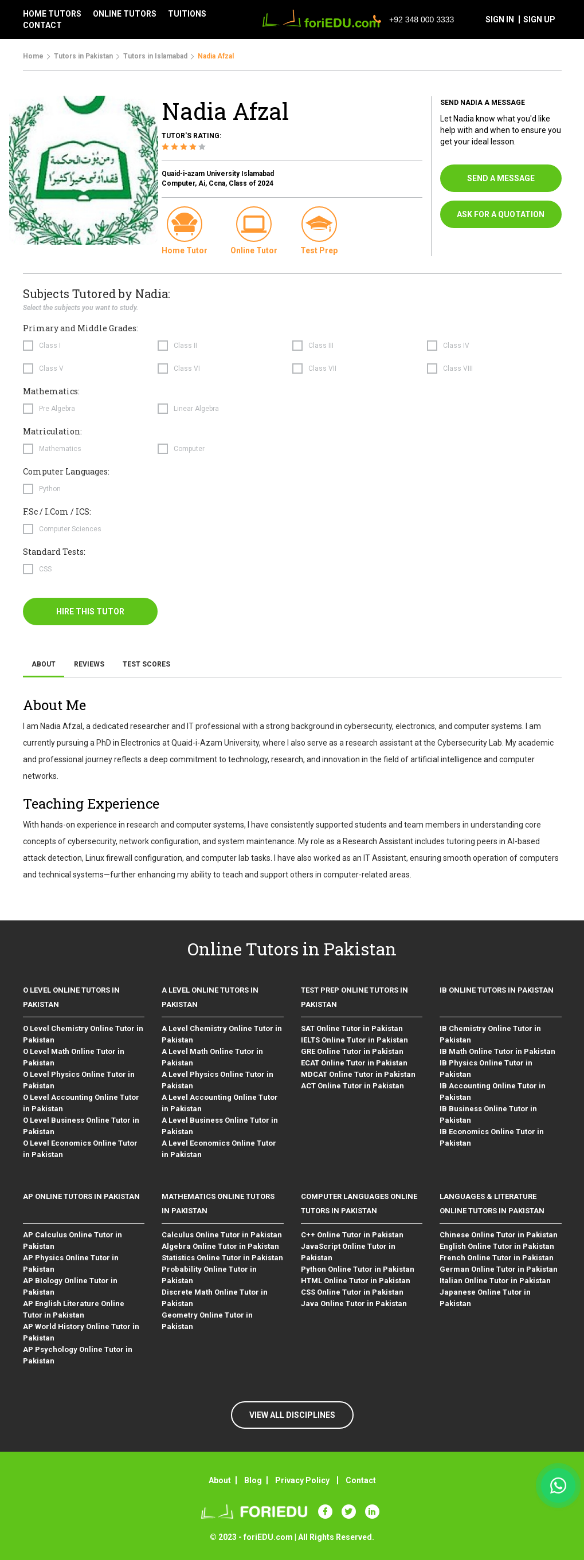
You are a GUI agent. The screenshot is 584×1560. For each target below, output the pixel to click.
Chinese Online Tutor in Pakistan (499, 1234)
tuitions (187, 14)
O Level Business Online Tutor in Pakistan (81, 1126)
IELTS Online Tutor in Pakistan (354, 1040)
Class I (50, 346)
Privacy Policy (302, 1480)
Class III (321, 346)
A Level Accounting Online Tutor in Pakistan (220, 1103)
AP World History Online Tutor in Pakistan (81, 1332)
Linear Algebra (196, 409)
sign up (539, 19)
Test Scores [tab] (146, 664)
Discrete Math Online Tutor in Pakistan (215, 1298)
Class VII (322, 368)
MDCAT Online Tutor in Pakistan (358, 1074)
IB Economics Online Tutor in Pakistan (492, 1137)
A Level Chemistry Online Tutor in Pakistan (222, 1034)
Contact (361, 1480)
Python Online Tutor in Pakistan (357, 1269)
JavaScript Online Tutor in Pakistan (348, 1252)
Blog (253, 1480)
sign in (499, 19)
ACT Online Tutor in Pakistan (352, 1085)
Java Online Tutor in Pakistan (354, 1303)
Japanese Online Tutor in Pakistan (485, 1298)
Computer (189, 449)
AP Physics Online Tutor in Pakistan (71, 1263)
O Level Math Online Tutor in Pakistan (73, 1057)
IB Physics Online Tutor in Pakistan (486, 1069)
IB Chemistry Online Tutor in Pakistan (490, 1034)
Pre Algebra (57, 409)
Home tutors (52, 14)
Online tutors (124, 14)
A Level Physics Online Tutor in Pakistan (217, 1080)
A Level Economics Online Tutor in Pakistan (219, 1149)
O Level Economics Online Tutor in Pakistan (80, 1149)
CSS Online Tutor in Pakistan (352, 1292)
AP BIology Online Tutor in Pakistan (70, 1286)
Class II (185, 346)
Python (50, 489)
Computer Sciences (70, 529)
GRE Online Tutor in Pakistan (352, 1051)
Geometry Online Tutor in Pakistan (207, 1321)
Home (33, 56)
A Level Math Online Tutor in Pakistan (212, 1057)
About (220, 1480)
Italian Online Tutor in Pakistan (495, 1280)
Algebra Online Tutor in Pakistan (220, 1246)
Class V (51, 368)
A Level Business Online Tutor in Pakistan (220, 1126)
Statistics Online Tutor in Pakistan (222, 1257)
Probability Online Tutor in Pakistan (209, 1275)
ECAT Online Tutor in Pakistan (354, 1063)
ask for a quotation (500, 214)
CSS (45, 569)
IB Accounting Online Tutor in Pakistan (493, 1091)
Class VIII (458, 368)
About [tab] (44, 664)
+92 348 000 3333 (413, 19)
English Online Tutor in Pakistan (497, 1246)
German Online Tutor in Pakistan (499, 1269)
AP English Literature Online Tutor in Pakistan (73, 1309)
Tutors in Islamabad (155, 56)
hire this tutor (90, 611)
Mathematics (60, 449)
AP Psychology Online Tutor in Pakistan (77, 1355)
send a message (501, 178)
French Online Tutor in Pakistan (497, 1257)
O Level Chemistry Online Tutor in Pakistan (83, 1034)
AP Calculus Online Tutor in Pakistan (72, 1240)
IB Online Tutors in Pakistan (497, 990)
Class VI (187, 368)
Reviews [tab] (89, 664)
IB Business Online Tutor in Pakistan (488, 1114)
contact (42, 25)
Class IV (456, 346)
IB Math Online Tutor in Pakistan (497, 1051)
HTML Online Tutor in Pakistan (355, 1280)
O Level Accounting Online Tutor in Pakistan (81, 1103)
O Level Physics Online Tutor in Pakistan (79, 1080)
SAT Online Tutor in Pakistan (352, 1028)
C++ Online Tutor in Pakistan (352, 1234)
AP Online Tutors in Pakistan (81, 1196)
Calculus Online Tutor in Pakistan (222, 1234)
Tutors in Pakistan (83, 56)
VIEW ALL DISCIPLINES (292, 1415)
